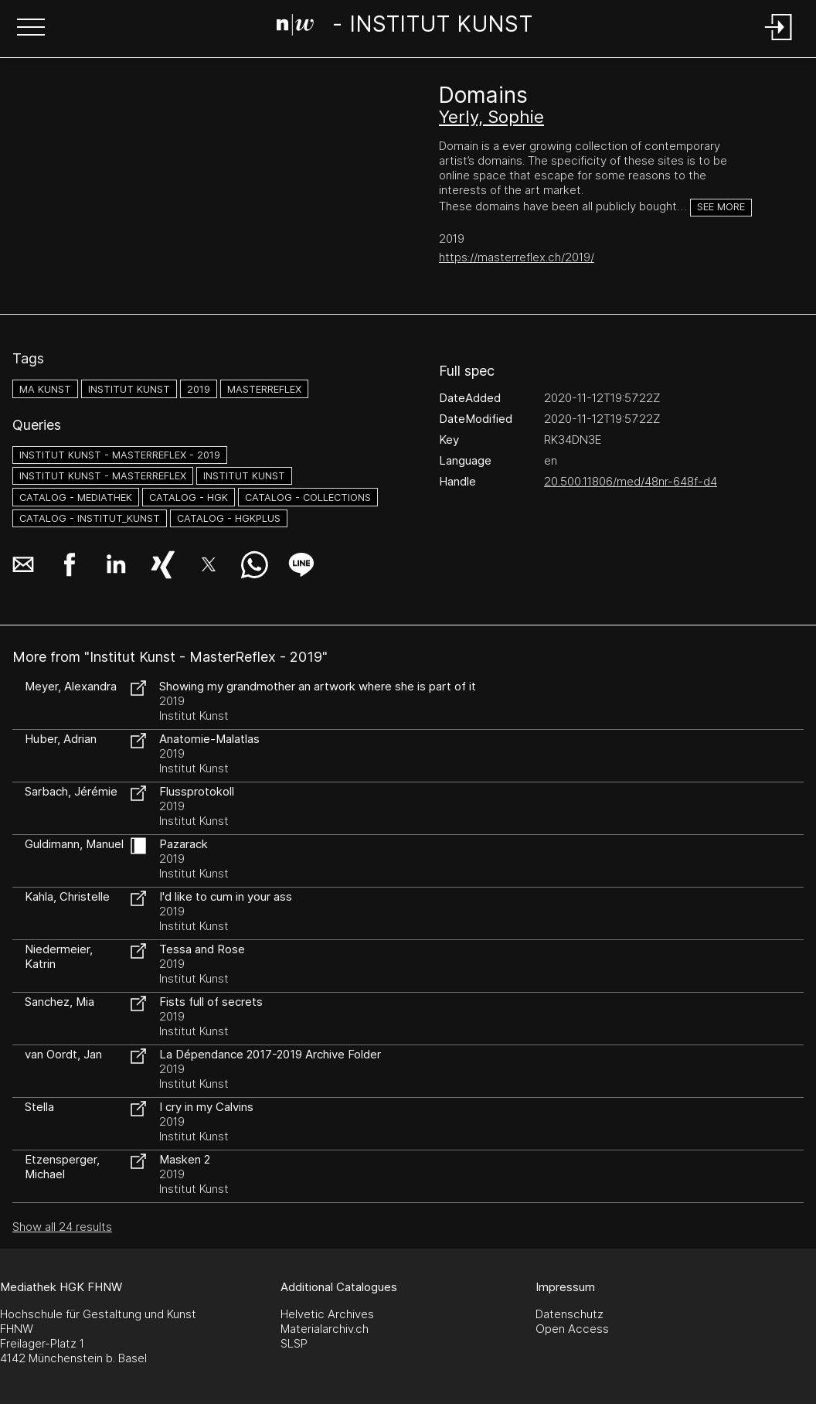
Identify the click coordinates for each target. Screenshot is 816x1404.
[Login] (778, 41)
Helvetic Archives (327, 1314)
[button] (30, 28)
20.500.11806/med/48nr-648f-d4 (630, 481)
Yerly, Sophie (491, 117)
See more (721, 207)
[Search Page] (405, 27)
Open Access (572, 1328)
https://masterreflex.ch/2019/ (516, 257)
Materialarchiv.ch (324, 1328)
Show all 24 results (62, 1226)
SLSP (294, 1343)
